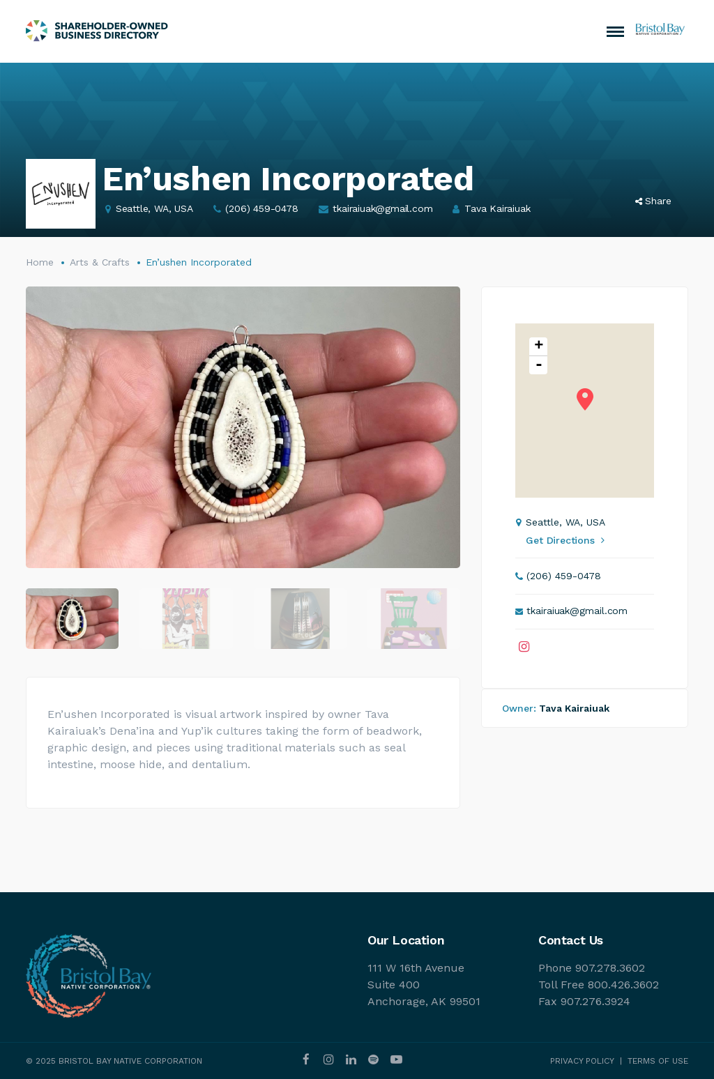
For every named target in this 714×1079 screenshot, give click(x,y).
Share (653, 200)
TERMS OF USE (658, 1061)
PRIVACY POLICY (582, 1061)
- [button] (539, 365)
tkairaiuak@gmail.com (382, 208)
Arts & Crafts (100, 262)
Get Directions (565, 540)
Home (40, 262)
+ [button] (538, 346)
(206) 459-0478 (261, 208)
